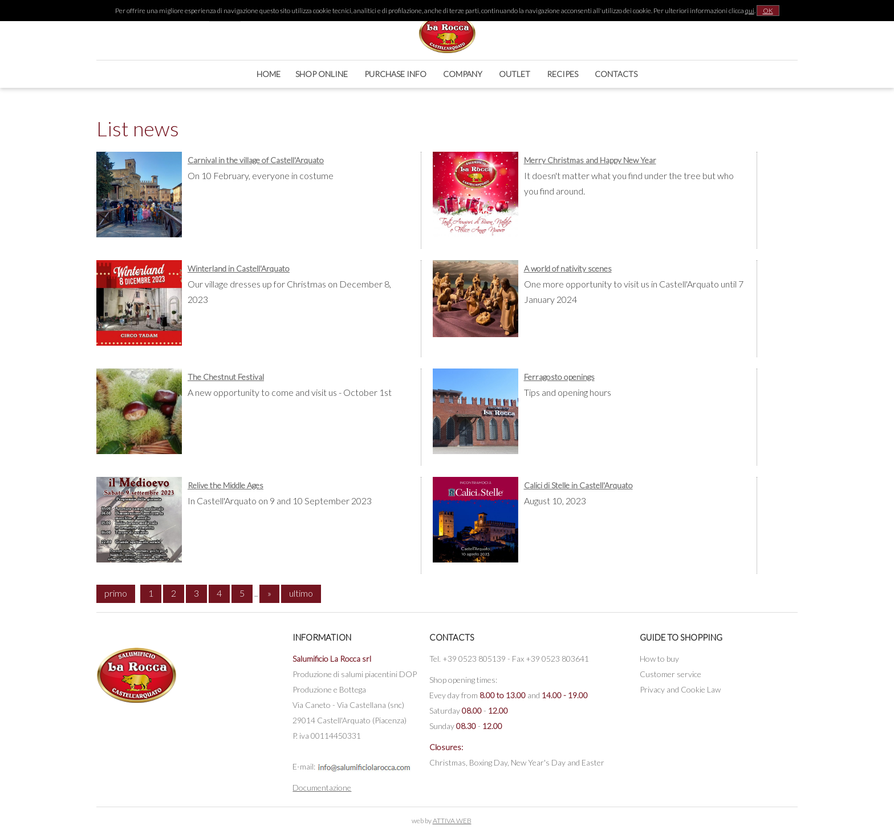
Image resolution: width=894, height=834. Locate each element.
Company (462, 74)
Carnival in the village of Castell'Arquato (256, 160)
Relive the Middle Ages (225, 485)
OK (768, 10)
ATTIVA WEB (452, 820)
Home (269, 74)
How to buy (659, 658)
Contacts (616, 74)
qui (749, 10)
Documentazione (321, 787)
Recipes (562, 74)
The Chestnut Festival (226, 377)
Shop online (321, 74)
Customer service (670, 674)
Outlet (514, 74)
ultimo (301, 593)
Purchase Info (395, 74)
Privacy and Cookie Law (680, 689)
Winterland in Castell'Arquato (239, 268)
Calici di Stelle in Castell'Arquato (578, 485)
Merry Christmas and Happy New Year (590, 160)
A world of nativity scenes (568, 268)
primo (115, 593)
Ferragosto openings (559, 377)
